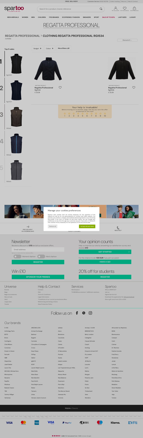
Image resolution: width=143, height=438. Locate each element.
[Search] (101, 9)
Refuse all (52, 226)
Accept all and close (87, 226)
